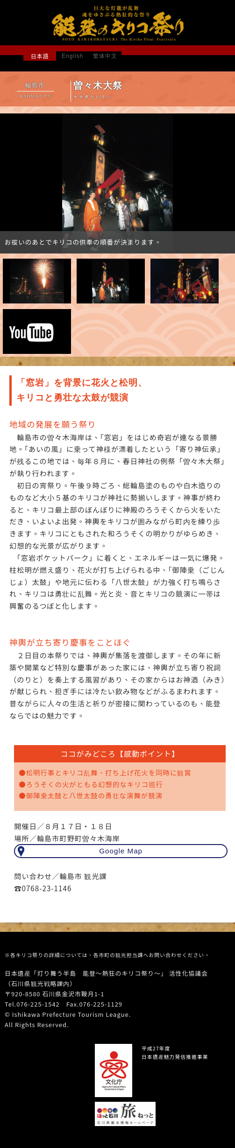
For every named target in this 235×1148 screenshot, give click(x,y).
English (72, 56)
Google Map (120, 851)
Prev (12, 184)
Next (222, 184)
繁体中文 (105, 56)
